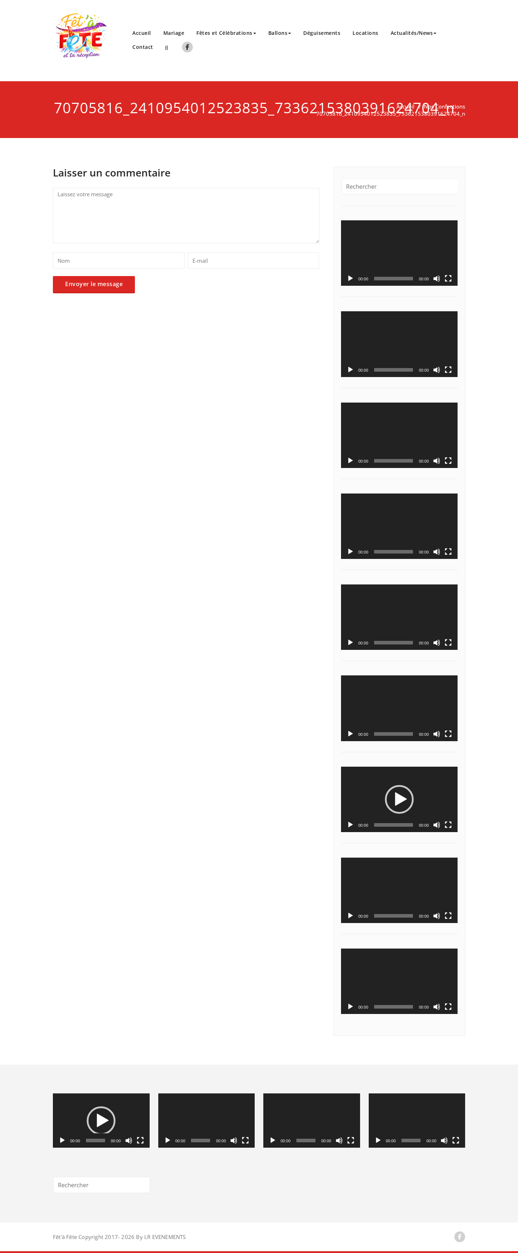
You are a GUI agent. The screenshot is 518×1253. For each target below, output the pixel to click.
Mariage (174, 32)
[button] (399, 799)
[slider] (393, 825)
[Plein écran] (448, 278)
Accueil (141, 32)
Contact (142, 46)
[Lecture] (350, 278)
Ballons (279, 32)
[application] (399, 253)
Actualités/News (414, 32)
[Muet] (436, 278)
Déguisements (321, 32)
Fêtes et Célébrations (226, 32)
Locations (365, 32)
